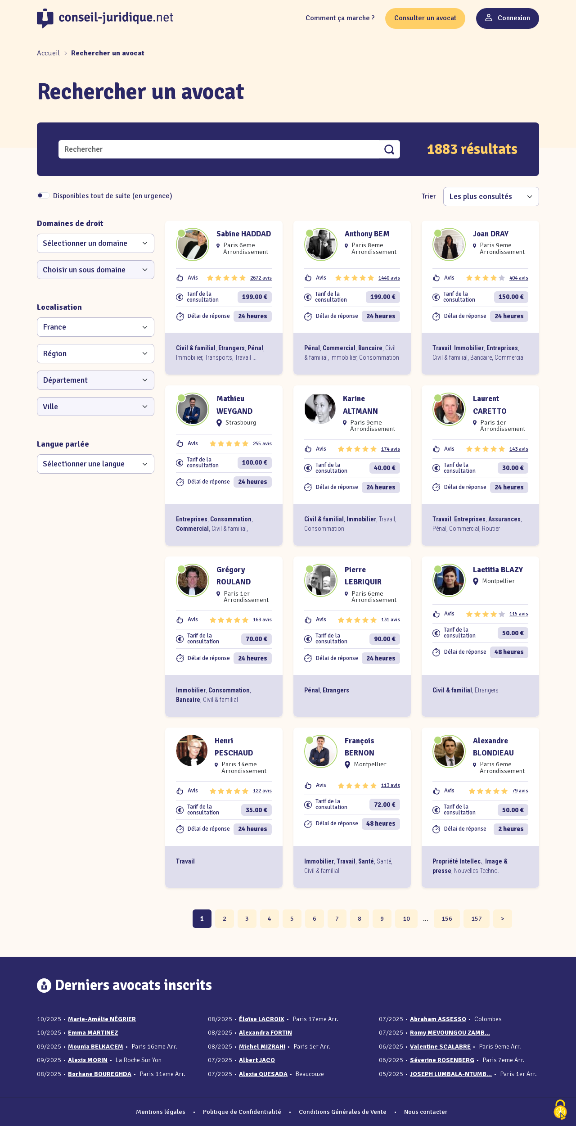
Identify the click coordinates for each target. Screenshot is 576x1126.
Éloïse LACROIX (261, 1019)
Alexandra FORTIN (265, 1032)
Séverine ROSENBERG (442, 1060)
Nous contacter (425, 1112)
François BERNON (359, 747)
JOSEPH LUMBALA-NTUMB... (451, 1074)
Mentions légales (160, 1112)
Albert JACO (257, 1060)
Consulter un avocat (425, 18)
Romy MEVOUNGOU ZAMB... (450, 1032)
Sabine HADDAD (243, 234)
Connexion (507, 18)
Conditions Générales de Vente (343, 1112)
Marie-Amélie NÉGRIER (102, 1019)
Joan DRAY (490, 234)
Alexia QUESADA (263, 1074)
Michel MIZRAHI (262, 1046)
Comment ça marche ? (340, 18)
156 (446, 918)
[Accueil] (49, 53)
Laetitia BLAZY (498, 569)
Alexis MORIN (88, 1060)
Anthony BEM (367, 234)
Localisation (59, 307)
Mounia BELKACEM (95, 1046)
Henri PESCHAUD (234, 747)
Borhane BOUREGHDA (99, 1074)
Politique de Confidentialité (242, 1112)
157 (476, 918)
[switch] (43, 195)
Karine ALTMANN (360, 405)
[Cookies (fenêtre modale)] (560, 1110)
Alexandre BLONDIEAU (493, 747)
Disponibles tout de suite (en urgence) (112, 195)
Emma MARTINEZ (93, 1032)
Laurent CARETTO (490, 405)
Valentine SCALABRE (440, 1046)
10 (406, 918)
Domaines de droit (70, 223)
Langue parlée (63, 444)
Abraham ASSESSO (438, 1019)
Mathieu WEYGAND (234, 405)
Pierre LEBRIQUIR (363, 576)
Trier (429, 196)
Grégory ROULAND (233, 576)
